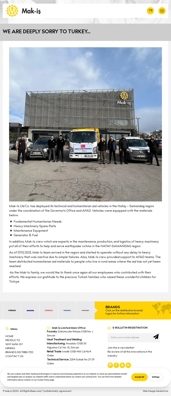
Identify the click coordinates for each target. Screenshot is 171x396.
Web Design (149, 391)
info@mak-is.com (61, 377)
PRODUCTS (12, 340)
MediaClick (162, 391)
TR (150, 10)
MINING (10, 348)
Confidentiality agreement (57, 391)
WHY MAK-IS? (14, 344)
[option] (12, 310)
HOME (9, 336)
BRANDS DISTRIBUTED (19, 352)
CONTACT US (14, 356)
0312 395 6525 (58, 371)
